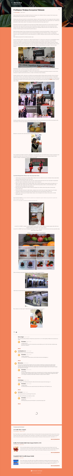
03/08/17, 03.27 (25, 392)
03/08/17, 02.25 (28, 341)
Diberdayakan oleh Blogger (36, 470)
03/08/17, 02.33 (28, 354)
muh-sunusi (20, 392)
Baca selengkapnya (55, 439)
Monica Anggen (21, 336)
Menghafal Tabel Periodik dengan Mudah (23, 456)
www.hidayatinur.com (22, 351)
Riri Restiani (18, 3)
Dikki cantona (20, 363)
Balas (19, 348)
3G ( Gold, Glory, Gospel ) (19, 429)
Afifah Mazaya (20, 380)
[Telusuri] (61, 3)
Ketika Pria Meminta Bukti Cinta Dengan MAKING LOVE (27, 443)
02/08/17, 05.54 (26, 380)
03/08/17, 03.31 (28, 397)
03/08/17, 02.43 (28, 383)
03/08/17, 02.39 (28, 369)
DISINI (51, 79)
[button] (59, 10)
